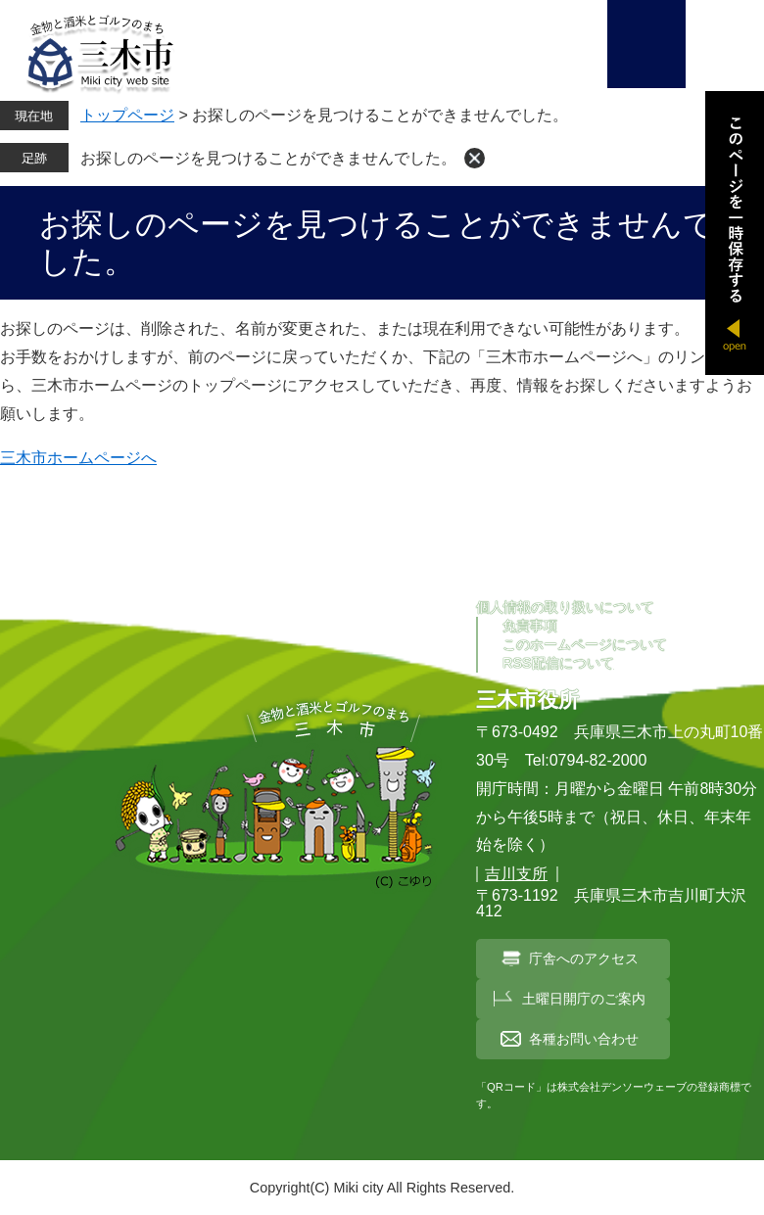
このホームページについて (584, 644)
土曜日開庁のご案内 (583, 998)
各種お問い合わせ (584, 1039)
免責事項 (529, 625)
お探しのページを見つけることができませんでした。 (268, 158)
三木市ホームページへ (78, 457)
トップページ (127, 115)
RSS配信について (558, 663)
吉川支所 (516, 873)
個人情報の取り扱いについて (565, 607)
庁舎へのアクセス (584, 958)
